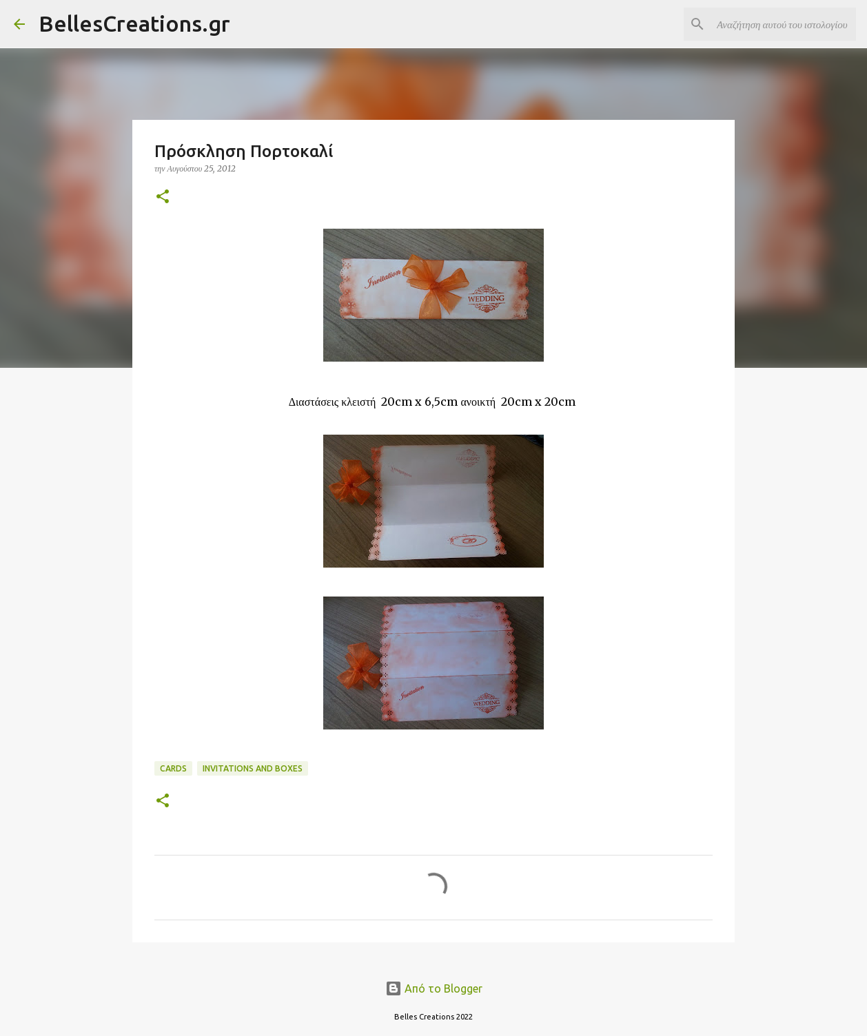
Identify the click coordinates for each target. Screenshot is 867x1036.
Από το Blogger (433, 988)
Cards (173, 768)
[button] (162, 197)
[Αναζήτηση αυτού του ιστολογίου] (783, 24)
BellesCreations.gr (134, 23)
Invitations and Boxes (253, 768)
